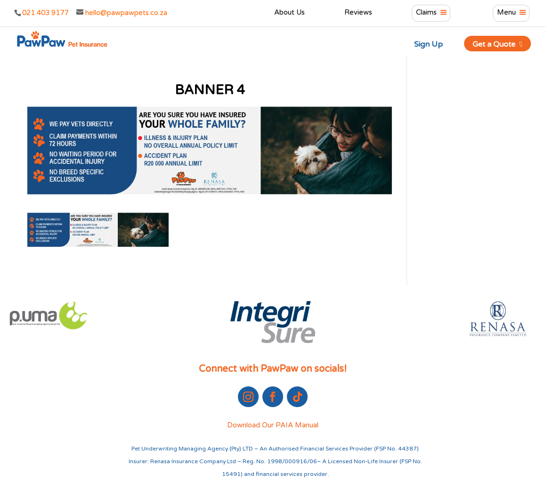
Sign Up (428, 44)
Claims (426, 12)
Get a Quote (498, 44)
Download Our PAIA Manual (272, 425)
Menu (506, 12)
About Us (289, 12)
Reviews (358, 12)
